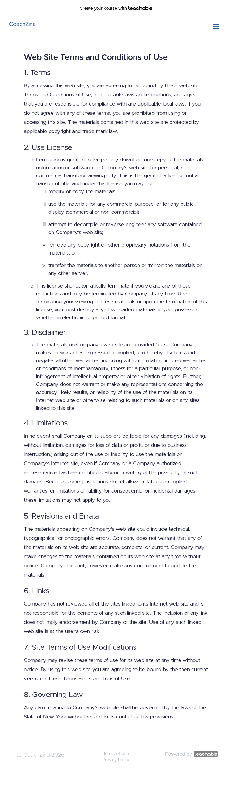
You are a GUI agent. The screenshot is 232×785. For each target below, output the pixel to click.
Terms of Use (116, 754)
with (116, 8)
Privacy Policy (115, 760)
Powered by (191, 754)
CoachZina (22, 24)
